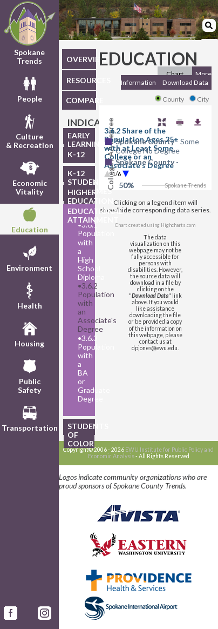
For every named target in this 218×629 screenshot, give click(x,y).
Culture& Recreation (29, 130)
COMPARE (81, 100)
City (199, 99)
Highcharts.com (178, 225)
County (169, 99)
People (29, 88)
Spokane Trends (29, 33)
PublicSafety (29, 375)
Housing (29, 333)
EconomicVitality (29, 176)
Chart (175, 74)
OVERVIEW (81, 59)
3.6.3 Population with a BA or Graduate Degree (83, 369)
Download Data (185, 82)
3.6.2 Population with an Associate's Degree (83, 307)
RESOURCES (81, 80)
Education (29, 219)
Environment (29, 257)
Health (29, 295)
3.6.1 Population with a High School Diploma (83, 251)
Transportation (30, 417)
